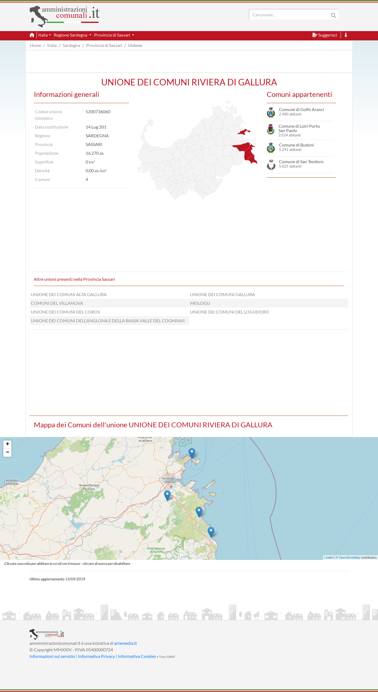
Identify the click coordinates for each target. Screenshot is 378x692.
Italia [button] (43, 34)
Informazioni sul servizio (52, 656)
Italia (52, 45)
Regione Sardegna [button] (71, 34)
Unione (135, 45)
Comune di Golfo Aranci (301, 109)
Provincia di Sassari (104, 45)
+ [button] (7, 444)
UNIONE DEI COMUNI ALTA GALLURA (69, 294)
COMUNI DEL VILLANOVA (57, 303)
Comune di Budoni (296, 144)
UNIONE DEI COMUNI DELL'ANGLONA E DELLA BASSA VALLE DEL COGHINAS (108, 320)
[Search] (290, 14)
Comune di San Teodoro (301, 161)
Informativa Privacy (96, 656)
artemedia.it (125, 643)
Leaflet (329, 557)
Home (35, 45)
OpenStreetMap (349, 557)
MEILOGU (200, 303)
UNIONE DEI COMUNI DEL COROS (65, 311)
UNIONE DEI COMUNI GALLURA (222, 294)
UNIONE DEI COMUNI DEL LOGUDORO (229, 311)
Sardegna (71, 45)
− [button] (7, 453)
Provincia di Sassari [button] (112, 34)
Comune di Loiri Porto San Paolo (299, 128)
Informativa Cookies (137, 656)
